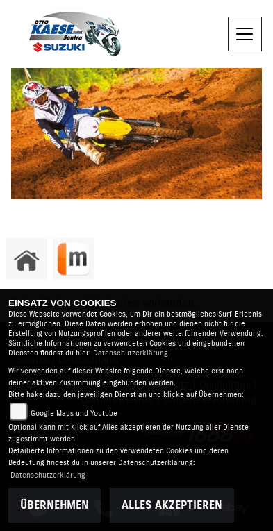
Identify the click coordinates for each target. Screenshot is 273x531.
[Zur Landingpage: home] (26, 259)
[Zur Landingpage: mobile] (73, 259)
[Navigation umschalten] (245, 34)
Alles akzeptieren (172, 505)
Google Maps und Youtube (74, 413)
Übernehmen (54, 505)
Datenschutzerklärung (130, 353)
